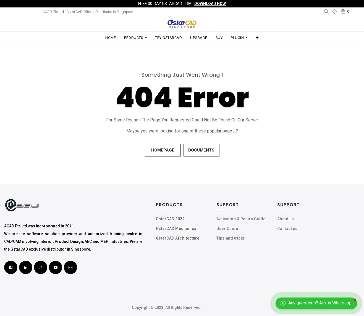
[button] (257, 38)
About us (285, 219)
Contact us (287, 228)
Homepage (162, 150)
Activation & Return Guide (241, 219)
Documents (201, 150)
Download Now (210, 3)
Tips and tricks (230, 238)
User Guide (227, 228)
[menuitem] (111, 38)
